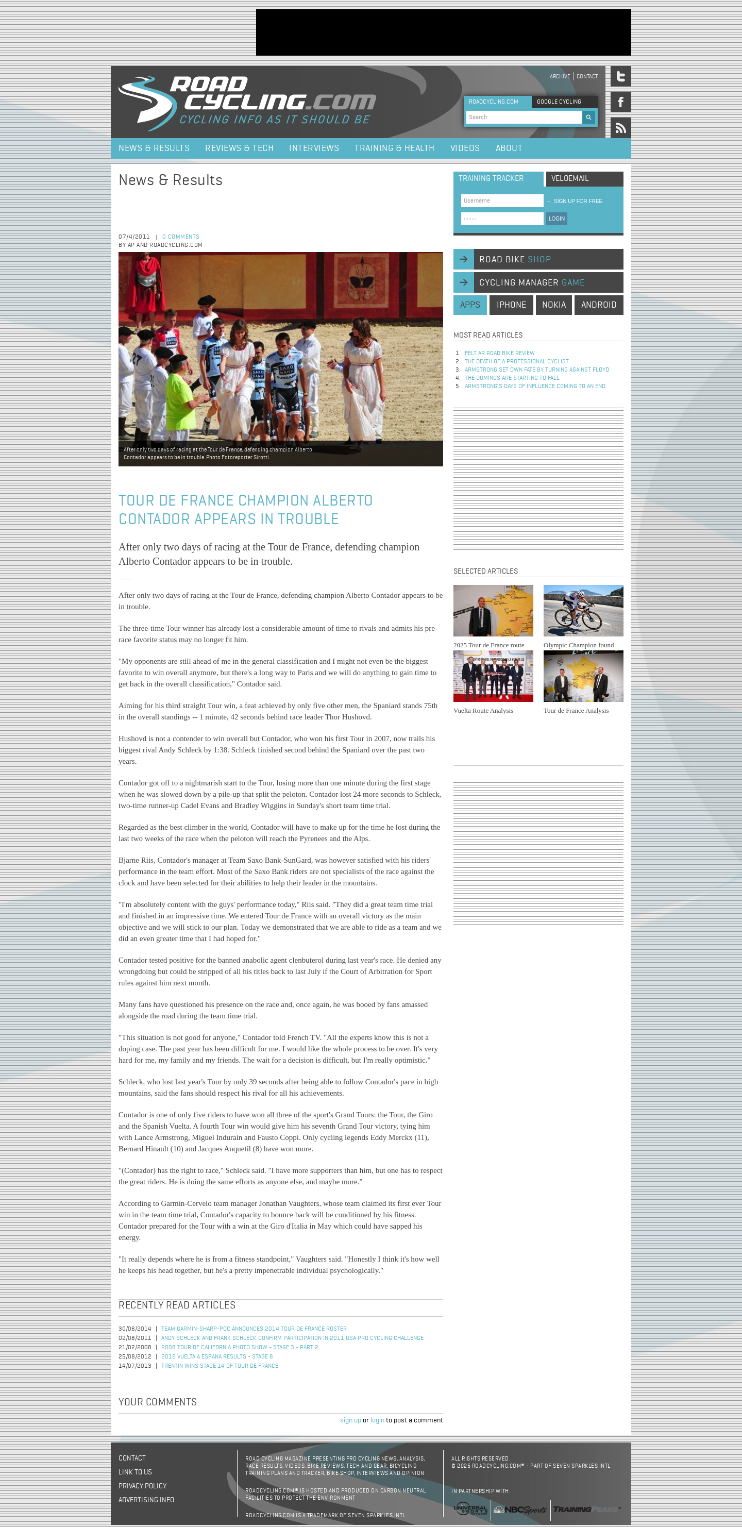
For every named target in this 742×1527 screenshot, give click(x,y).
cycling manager (532, 283)
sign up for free (574, 201)
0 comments (181, 237)
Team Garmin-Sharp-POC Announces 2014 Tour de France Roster (254, 1329)
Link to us (135, 1472)
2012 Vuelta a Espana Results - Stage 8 (217, 1357)
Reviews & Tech (239, 148)
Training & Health (395, 148)
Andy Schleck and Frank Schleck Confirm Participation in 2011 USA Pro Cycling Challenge (292, 1338)
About (509, 148)
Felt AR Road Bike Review (500, 353)
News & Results (154, 148)
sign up (350, 1420)
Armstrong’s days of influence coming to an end (535, 386)
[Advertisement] (443, 32)
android (599, 305)
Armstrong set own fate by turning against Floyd (537, 370)
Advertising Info (146, 1500)
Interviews (314, 148)
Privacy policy (142, 1486)
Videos (465, 148)
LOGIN (557, 219)
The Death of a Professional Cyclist (517, 362)
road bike (515, 259)
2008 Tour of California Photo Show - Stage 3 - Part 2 (239, 1348)
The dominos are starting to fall (512, 378)
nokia (554, 305)
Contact (587, 76)
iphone (511, 305)
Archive (560, 76)
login (377, 1420)
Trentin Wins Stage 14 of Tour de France (219, 1366)
